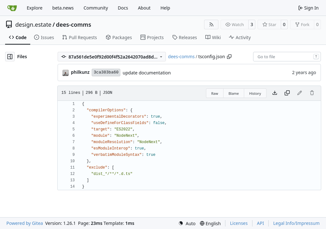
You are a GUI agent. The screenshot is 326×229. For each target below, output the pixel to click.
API (260, 223)
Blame (234, 93)
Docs (123, 8)
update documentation (147, 73)
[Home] (12, 8)
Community (95, 8)
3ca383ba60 (106, 72)
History (255, 93)
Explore (34, 8)
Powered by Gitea (24, 223)
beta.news (63, 8)
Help (165, 8)
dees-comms (73, 24)
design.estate (33, 24)
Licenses (239, 223)
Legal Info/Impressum (296, 223)
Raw (214, 93)
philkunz (80, 72)
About (144, 8)
